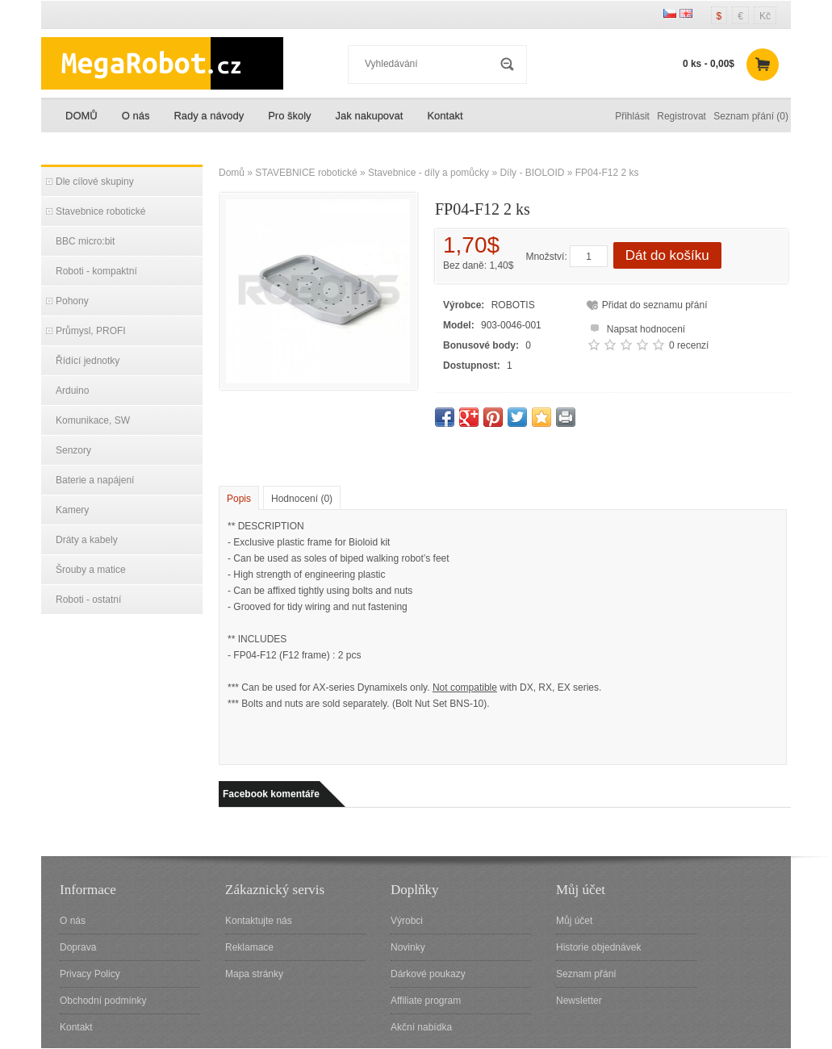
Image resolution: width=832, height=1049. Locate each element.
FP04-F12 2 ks (607, 172)
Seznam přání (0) (750, 116)
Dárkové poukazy (428, 974)
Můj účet (574, 920)
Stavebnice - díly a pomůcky (428, 172)
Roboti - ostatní (88, 599)
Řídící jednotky (87, 360)
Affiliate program (426, 1000)
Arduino (72, 390)
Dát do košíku (667, 255)
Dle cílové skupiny (95, 181)
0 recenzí (689, 345)
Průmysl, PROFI (91, 330)
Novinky (408, 947)
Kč (765, 16)
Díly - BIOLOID (532, 172)
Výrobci (407, 920)
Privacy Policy (90, 974)
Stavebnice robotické (100, 211)
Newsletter (579, 1000)
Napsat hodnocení (635, 327)
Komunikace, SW (93, 420)
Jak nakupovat (369, 116)
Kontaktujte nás (258, 920)
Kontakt (444, 116)
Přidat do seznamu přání (655, 305)
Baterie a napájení (95, 480)
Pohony (72, 301)
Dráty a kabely (87, 539)
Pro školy (289, 116)
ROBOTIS (513, 305)
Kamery (72, 510)
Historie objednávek (598, 947)
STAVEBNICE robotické (306, 172)
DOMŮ (81, 116)
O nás (136, 116)
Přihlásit (632, 116)
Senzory (73, 450)
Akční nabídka (421, 1027)
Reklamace (249, 947)
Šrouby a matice (91, 569)
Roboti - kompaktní (96, 271)
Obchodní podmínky (103, 1000)
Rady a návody (209, 116)
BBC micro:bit (85, 241)
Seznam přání (586, 974)
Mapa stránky (254, 974)
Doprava (78, 947)
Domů (232, 172)
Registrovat (681, 116)
